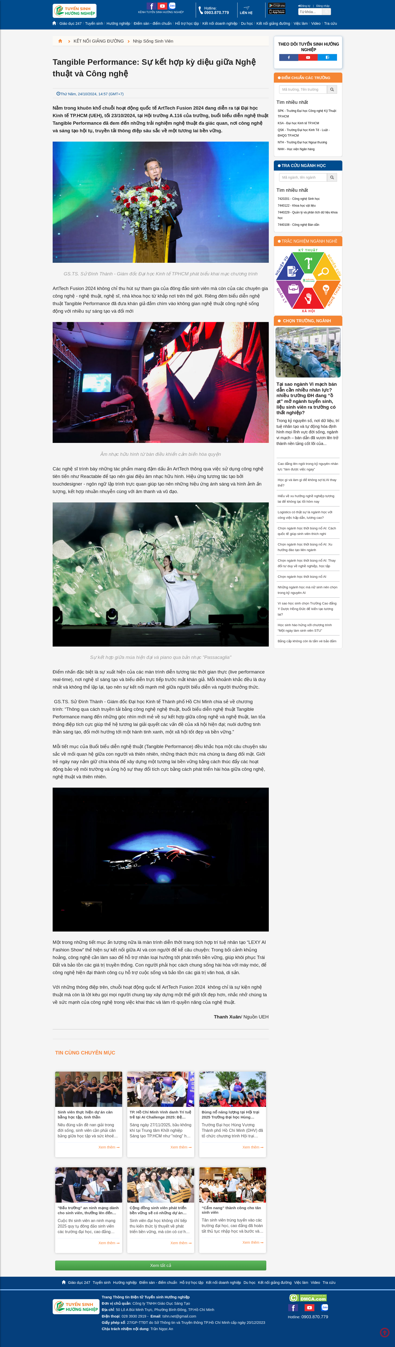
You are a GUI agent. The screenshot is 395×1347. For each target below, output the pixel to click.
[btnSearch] (326, 11)
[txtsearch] (310, 11)
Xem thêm (106, 1147)
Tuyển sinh (94, 23)
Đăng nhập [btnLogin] (323, 5)
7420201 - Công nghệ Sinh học (299, 199)
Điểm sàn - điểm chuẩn (153, 23)
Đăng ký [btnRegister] (304, 5)
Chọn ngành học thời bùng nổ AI (302, 577)
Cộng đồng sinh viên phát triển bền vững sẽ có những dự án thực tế (158, 1210)
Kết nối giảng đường (273, 23)
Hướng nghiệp (118, 23)
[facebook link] (151, 8)
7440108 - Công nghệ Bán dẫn (298, 225)
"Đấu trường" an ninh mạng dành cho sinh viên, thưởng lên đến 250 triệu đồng (88, 1210)
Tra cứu (330, 23)
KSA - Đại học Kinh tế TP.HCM (298, 123)
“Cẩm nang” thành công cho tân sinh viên (231, 1210)
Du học (247, 23)
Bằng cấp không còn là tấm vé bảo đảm (307, 641)
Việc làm (301, 23)
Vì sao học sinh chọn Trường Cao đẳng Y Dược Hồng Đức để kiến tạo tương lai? (307, 608)
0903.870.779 (315, 1316)
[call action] (214, 13)
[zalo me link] (171, 8)
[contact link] (246, 13)
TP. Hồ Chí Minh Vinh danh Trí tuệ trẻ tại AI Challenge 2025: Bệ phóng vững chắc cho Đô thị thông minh (160, 1114)
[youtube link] (162, 8)
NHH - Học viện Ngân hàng (296, 149)
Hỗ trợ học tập (187, 23)
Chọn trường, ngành (307, 321)
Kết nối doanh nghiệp (220, 23)
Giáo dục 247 (70, 23)
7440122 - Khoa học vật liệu (297, 205)
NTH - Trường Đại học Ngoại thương (302, 142)
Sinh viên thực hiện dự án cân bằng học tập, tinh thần (85, 1114)
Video (315, 23)
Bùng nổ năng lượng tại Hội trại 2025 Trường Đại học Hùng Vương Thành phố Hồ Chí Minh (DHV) (230, 1114)
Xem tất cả (160, 1265)
